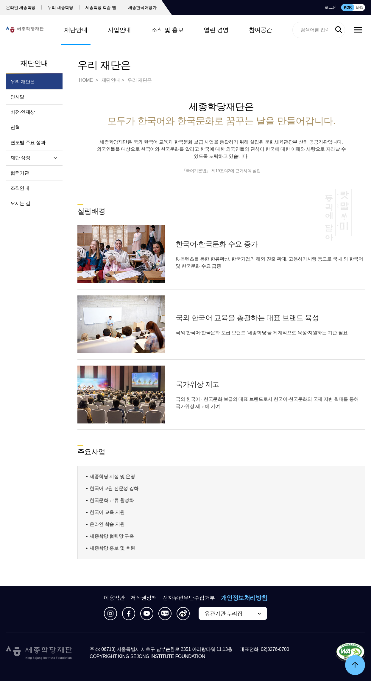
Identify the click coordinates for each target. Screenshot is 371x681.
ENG (359, 7)
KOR (348, 7)
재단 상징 (20, 157)
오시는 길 (20, 203)
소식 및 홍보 (167, 30)
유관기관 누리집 (223, 614)
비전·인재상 (22, 112)
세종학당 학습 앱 (100, 7)
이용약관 (114, 597)
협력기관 (19, 172)
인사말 (17, 96)
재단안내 (76, 30)
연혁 (15, 127)
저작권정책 (143, 597)
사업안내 (119, 30)
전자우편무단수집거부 (189, 597)
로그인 (331, 7)
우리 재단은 (22, 81)
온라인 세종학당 (20, 7)
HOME (86, 80)
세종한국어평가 (142, 7)
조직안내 (19, 188)
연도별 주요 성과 (27, 142)
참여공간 (260, 30)
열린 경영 (216, 30)
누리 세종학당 (60, 7)
